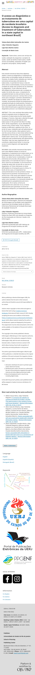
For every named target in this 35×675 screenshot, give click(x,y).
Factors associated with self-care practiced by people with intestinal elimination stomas (19, 418)
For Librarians (6, 599)
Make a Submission (10, 445)
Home (3, 8)
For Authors (6, 597)
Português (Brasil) (8, 462)
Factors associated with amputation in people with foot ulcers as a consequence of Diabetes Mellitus (19, 434)
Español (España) (8, 459)
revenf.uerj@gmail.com (21, 653)
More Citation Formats (9, 271)
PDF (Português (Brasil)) (11, 240)
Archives (10, 8)
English (5, 457)
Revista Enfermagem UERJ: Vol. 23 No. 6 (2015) (19, 404)
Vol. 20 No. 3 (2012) (20, 8)
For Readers (6, 594)
